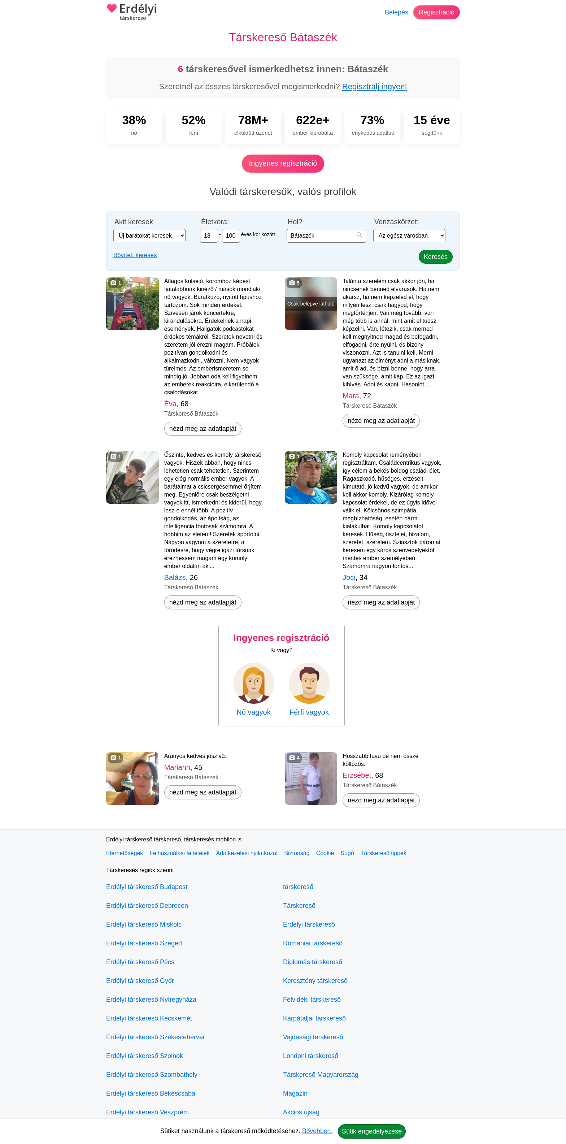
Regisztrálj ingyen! (374, 86)
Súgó (347, 853)
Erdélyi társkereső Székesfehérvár (155, 1037)
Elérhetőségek (124, 853)
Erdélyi (131, 13)
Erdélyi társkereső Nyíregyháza (151, 999)
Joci (349, 577)
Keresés (436, 256)
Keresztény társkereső (315, 980)
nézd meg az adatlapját (202, 428)
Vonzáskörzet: (396, 222)
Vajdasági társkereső (313, 1037)
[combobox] (326, 236)
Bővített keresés (135, 255)
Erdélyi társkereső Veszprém (147, 1112)
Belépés (396, 12)
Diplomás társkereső (312, 962)
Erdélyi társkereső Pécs (140, 962)
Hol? (295, 222)
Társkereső (299, 905)
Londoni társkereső (310, 1056)
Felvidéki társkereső (312, 999)
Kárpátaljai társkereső (314, 1018)
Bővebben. (317, 1131)
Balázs (175, 577)
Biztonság (296, 853)
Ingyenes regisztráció (283, 163)
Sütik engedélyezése (372, 1131)
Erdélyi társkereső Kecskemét (149, 1018)
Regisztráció (436, 12)
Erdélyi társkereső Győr (140, 980)
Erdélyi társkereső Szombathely (151, 1074)
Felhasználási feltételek (179, 853)
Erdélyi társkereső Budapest (146, 886)
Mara (351, 396)
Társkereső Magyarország (320, 1074)
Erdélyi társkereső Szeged (144, 943)
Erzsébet (357, 775)
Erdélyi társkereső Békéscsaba (150, 1093)
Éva (170, 404)
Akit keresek (133, 222)
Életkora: (215, 222)
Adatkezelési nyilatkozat (247, 853)
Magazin (295, 1093)
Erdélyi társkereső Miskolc (144, 924)
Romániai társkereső (313, 943)
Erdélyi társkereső (309, 924)
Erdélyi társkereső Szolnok (144, 1056)
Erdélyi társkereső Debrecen (147, 905)
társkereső (298, 886)
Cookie (325, 853)
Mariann (177, 767)
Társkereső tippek (383, 853)
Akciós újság (301, 1112)
